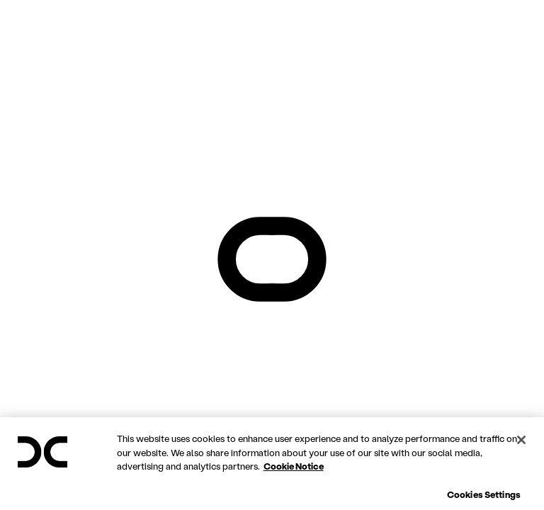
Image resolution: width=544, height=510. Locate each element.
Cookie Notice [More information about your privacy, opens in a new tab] (294, 497)
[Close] (521, 471)
